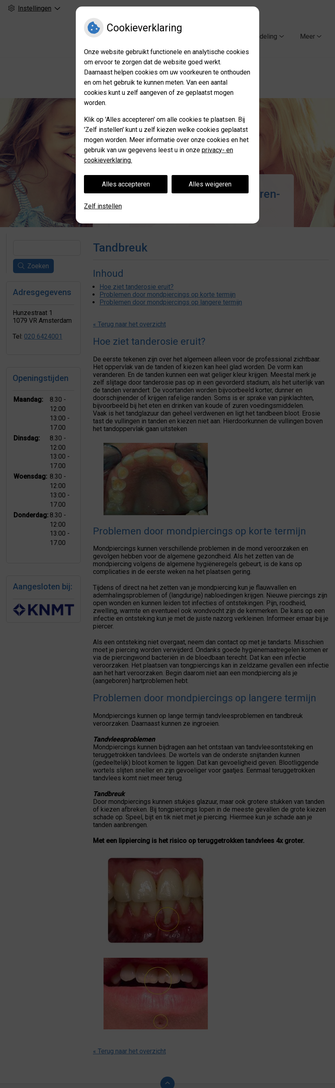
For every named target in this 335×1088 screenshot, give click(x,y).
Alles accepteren (126, 184)
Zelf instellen (103, 206)
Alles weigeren (210, 184)
